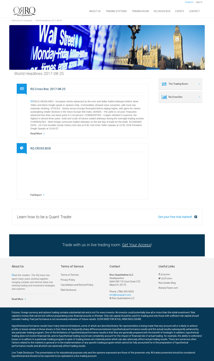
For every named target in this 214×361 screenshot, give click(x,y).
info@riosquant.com (120, 295)
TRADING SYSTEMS (116, 11)
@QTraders (166, 278)
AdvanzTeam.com (168, 288)
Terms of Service (70, 274)
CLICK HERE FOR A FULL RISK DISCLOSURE (119, 319)
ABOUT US (95, 11)
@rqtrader (165, 274)
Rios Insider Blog (167, 283)
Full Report (36, 195)
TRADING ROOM (140, 11)
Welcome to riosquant (22, 20)
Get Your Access (136, 245)
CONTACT (194, 11)
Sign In (199, 2)
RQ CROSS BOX (162, 11)
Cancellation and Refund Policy (77, 285)
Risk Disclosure (68, 290)
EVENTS (179, 11)
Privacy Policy (68, 279)
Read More (36, 133)
